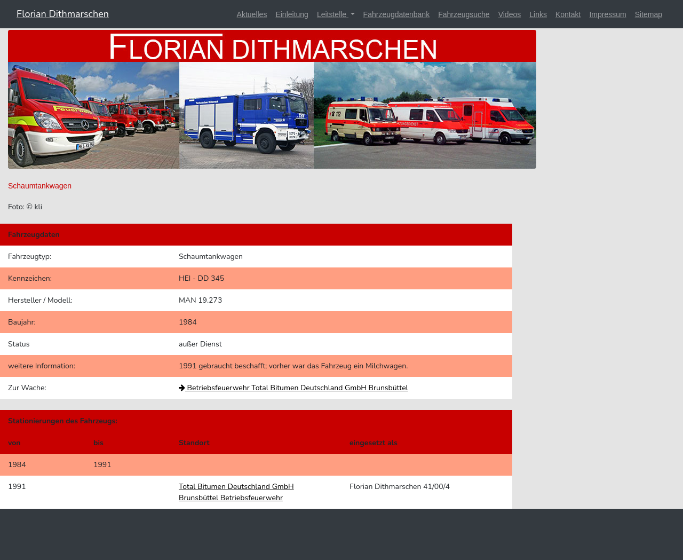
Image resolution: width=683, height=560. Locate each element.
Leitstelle (332, 14)
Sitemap (648, 14)
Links (538, 14)
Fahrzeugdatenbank (396, 14)
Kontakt (568, 14)
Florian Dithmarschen (63, 13)
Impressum (607, 14)
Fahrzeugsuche (464, 14)
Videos (509, 14)
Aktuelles (252, 14)
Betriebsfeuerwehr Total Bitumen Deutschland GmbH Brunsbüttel (293, 388)
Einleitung (291, 14)
